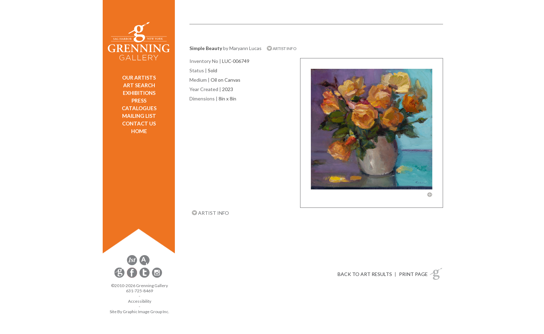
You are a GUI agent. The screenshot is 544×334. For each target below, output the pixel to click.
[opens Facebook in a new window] (132, 276)
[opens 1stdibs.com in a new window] (132, 264)
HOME (139, 131)
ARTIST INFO (282, 48)
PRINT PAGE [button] (413, 274)
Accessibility (139, 301)
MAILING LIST (139, 116)
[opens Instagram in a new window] (157, 276)
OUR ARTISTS (139, 77)
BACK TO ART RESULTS (365, 274)
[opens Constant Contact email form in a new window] (120, 276)
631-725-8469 (139, 290)
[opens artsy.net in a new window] (144, 264)
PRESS (138, 100)
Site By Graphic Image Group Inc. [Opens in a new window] (139, 311)
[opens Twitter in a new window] (145, 276)
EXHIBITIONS (139, 93)
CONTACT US (139, 123)
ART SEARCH (139, 85)
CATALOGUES (139, 108)
